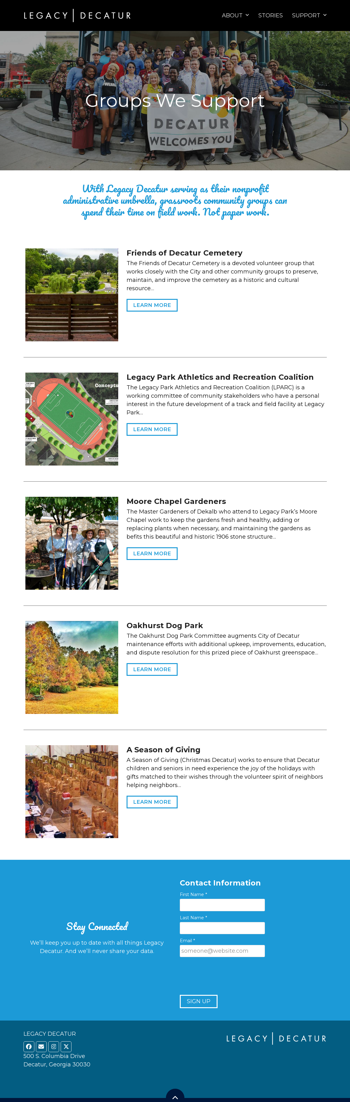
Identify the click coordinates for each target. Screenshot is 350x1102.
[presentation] (227, 976)
